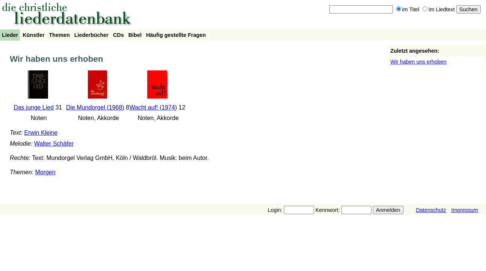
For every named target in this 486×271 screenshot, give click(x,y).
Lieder (10, 35)
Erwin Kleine (40, 132)
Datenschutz (431, 210)
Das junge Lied (34, 107)
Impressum (464, 210)
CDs (118, 35)
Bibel (135, 35)
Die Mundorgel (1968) (95, 107)
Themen (59, 35)
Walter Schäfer (54, 143)
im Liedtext (439, 9)
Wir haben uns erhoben (418, 62)
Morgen (45, 172)
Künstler (33, 35)
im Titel (408, 9)
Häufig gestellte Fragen (176, 35)
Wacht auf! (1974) (153, 107)
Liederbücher (91, 35)
